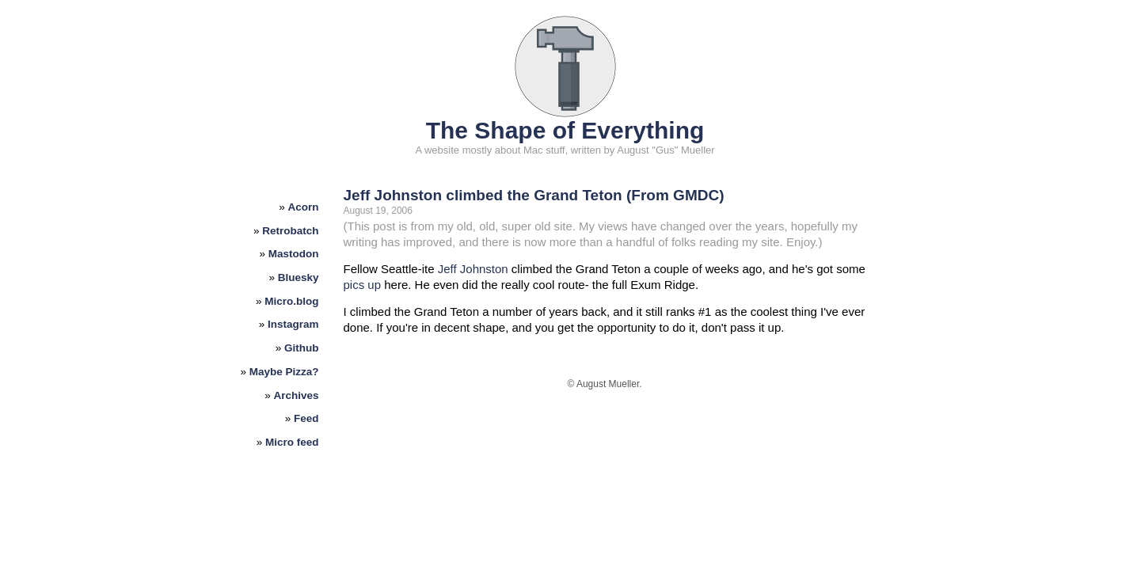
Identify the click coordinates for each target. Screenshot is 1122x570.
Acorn (303, 207)
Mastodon (293, 254)
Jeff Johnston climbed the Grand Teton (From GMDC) (534, 195)
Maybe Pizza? (284, 372)
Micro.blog (291, 301)
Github (301, 348)
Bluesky (298, 277)
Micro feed (292, 442)
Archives (296, 395)
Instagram (293, 324)
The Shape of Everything (565, 130)
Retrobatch (290, 231)
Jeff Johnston (473, 269)
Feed (306, 418)
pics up (363, 284)
